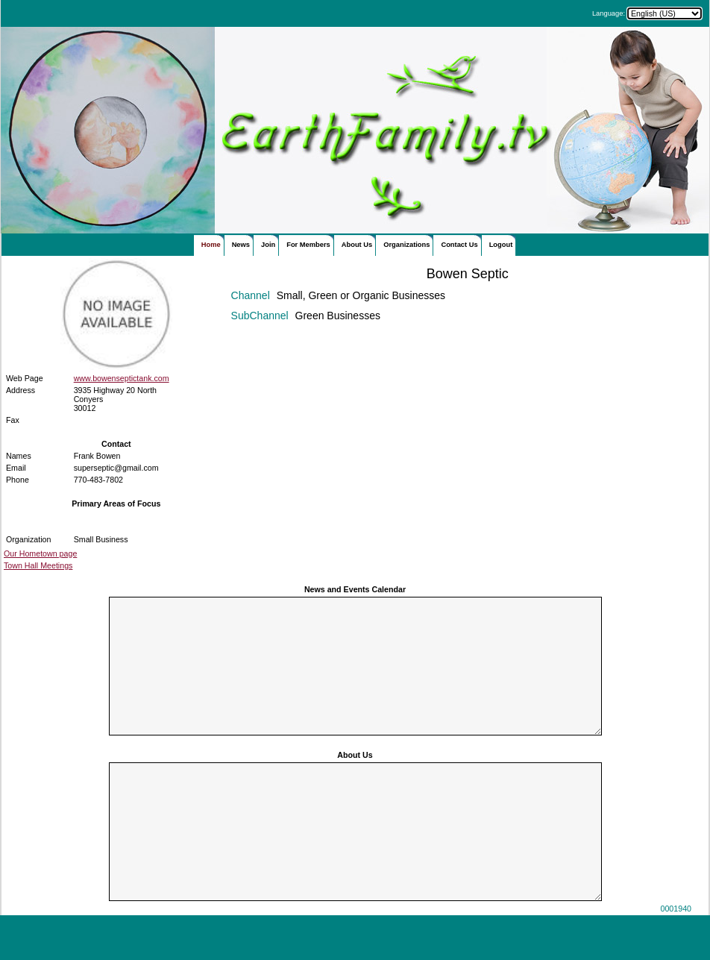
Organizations (406, 244)
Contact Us (459, 244)
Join (268, 244)
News (241, 244)
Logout (501, 244)
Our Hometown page (40, 553)
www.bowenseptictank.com (121, 378)
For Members (308, 244)
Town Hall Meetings (38, 565)
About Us (357, 244)
